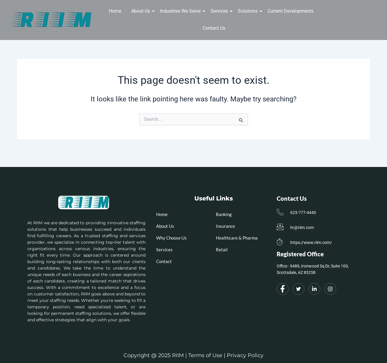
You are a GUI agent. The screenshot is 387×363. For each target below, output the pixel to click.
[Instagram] (330, 289)
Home (115, 11)
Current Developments (290, 11)
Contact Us (214, 28)
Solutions (249, 11)
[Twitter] (298, 289)
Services (220, 11)
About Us (141, 11)
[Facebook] (282, 289)
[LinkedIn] (314, 289)
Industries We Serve (181, 11)
